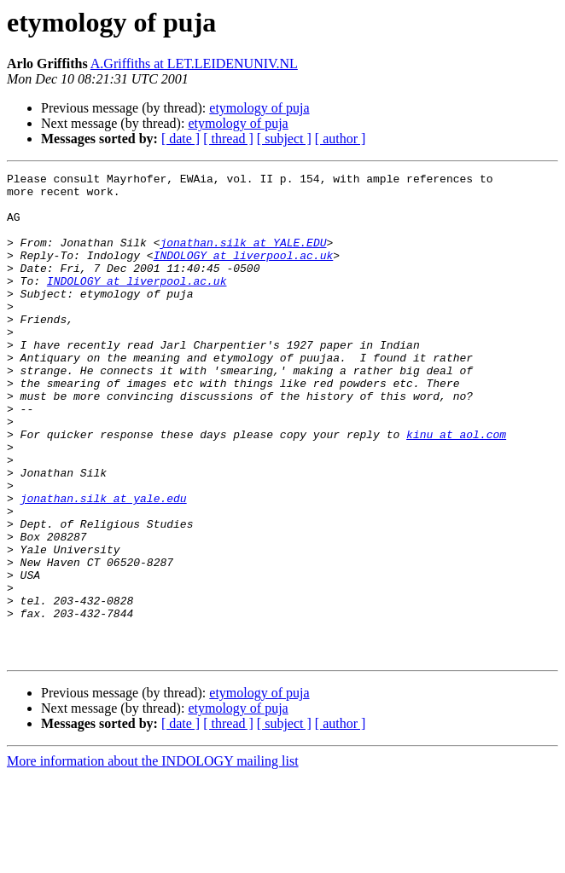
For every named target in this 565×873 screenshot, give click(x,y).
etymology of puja (259, 108)
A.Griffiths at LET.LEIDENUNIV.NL (194, 63)
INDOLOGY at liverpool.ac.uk (244, 272)
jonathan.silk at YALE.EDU (243, 257)
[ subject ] (284, 138)
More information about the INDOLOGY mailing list (153, 858)
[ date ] (180, 138)
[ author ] (340, 138)
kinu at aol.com (456, 487)
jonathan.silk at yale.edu (103, 564)
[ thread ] (228, 138)
